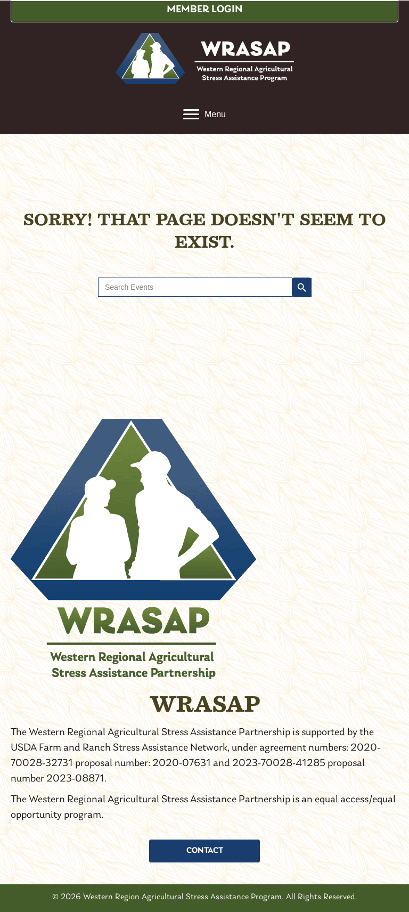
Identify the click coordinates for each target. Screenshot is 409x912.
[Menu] (204, 114)
